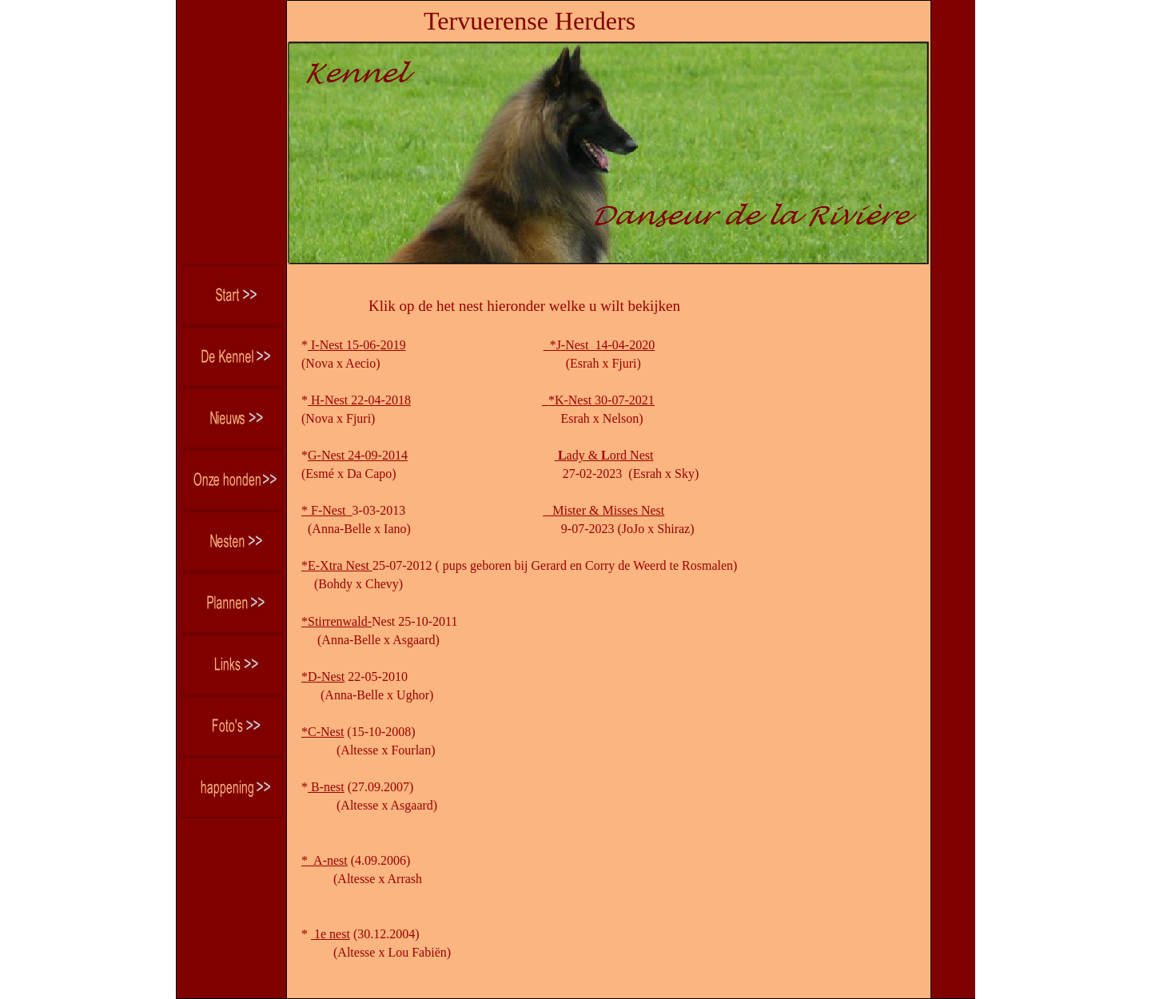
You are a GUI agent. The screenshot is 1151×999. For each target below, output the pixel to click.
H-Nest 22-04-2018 (359, 400)
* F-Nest (326, 510)
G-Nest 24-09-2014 (358, 455)
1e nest (330, 934)
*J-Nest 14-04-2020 (599, 345)
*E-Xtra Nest (336, 565)
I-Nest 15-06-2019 (357, 345)
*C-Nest (322, 731)
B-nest (326, 787)
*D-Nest (323, 676)
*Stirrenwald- (336, 621)
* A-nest (324, 860)
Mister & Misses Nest (603, 510)
